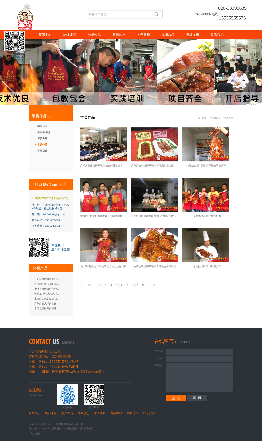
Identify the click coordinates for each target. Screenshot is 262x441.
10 (143, 285)
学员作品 (215, 118)
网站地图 (34, 433)
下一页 (152, 285)
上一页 (86, 285)
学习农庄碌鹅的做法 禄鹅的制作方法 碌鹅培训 (59, 308)
